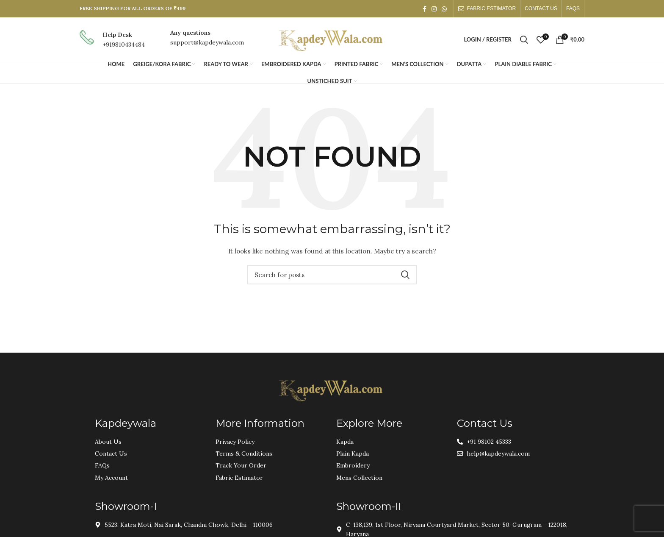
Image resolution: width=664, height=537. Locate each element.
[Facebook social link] (424, 8)
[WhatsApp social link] (444, 8)
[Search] (524, 39)
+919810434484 (123, 44)
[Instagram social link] (434, 8)
